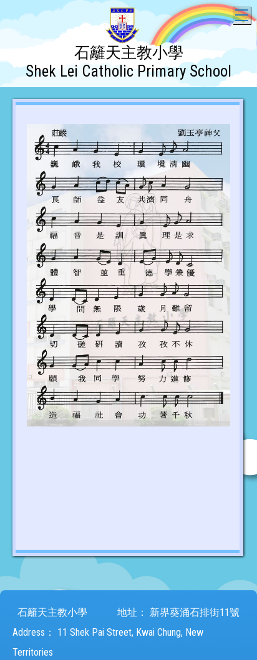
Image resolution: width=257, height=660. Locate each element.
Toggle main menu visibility (243, 12)
